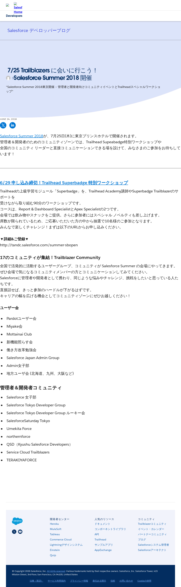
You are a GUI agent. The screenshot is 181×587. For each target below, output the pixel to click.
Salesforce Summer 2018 (21, 136)
